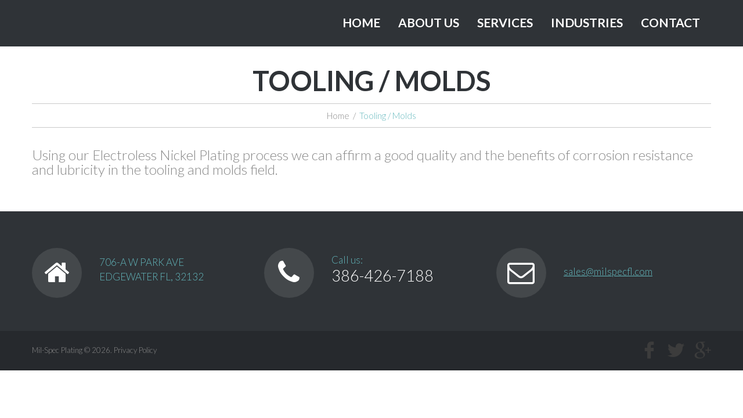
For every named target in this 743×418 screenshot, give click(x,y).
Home (361, 22)
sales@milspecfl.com (608, 271)
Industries (587, 22)
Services (505, 22)
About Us (428, 22)
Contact (670, 22)
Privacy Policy (135, 350)
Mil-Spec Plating (57, 350)
